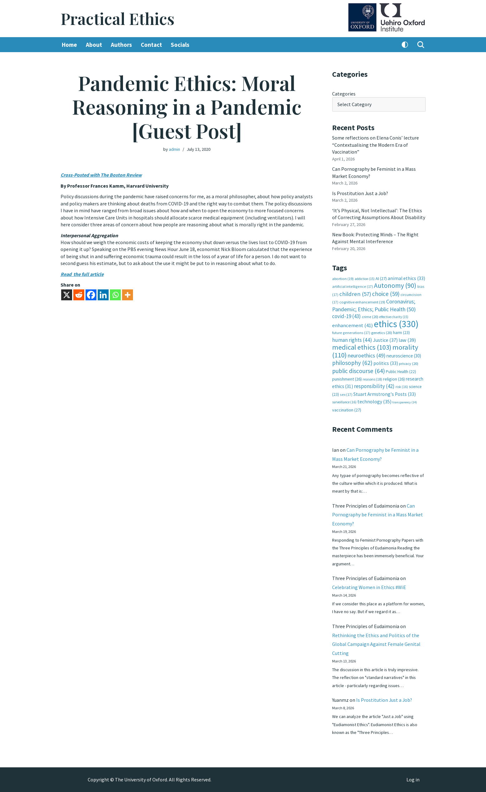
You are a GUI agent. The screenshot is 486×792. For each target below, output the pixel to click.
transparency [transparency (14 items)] (404, 402)
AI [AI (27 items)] (381, 278)
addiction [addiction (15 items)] (365, 278)
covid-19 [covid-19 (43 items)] (346, 315)
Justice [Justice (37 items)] (385, 339)
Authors (121, 44)
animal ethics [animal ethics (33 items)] (406, 278)
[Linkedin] (103, 294)
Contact (151, 44)
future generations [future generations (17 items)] (351, 332)
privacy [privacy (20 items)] (408, 363)
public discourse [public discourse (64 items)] (358, 370)
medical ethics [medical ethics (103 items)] (361, 346)
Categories (344, 94)
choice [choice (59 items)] (386, 293)
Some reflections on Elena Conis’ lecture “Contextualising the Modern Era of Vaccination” (375, 145)
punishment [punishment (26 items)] (347, 378)
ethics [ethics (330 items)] (396, 323)
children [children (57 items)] (355, 293)
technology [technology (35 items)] (374, 401)
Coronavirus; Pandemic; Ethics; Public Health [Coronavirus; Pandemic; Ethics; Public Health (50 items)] (374, 305)
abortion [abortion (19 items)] (343, 278)
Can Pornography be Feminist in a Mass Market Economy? (377, 514)
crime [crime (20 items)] (370, 316)
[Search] (420, 44)
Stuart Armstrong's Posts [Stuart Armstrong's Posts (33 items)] (384, 393)
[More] (127, 294)
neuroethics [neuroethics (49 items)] (366, 354)
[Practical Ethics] (117, 18)
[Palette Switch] (405, 45)
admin (174, 149)
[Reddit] (78, 294)
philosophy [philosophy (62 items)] (352, 362)
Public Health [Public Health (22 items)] (401, 370)
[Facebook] (91, 294)
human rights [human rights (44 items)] (352, 339)
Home (69, 44)
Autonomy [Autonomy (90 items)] (395, 285)
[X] (66, 294)
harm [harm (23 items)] (401, 332)
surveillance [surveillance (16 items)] (344, 401)
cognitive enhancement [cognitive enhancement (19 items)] (362, 301)
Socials (180, 44)
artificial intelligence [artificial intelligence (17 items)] (352, 286)
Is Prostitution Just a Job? (360, 193)
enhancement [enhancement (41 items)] (352, 324)
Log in (413, 780)
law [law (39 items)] (407, 339)
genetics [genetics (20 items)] (381, 332)
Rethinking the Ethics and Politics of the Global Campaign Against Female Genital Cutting (376, 644)
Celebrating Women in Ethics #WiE (369, 586)
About (94, 44)
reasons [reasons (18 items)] (372, 378)
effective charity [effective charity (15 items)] (393, 316)
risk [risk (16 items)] (401, 386)
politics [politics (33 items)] (385, 363)
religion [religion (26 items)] (394, 378)
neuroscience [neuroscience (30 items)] (403, 355)
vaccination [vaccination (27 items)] (346, 409)
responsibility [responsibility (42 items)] (374, 385)
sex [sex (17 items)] (346, 393)
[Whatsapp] (115, 294)
